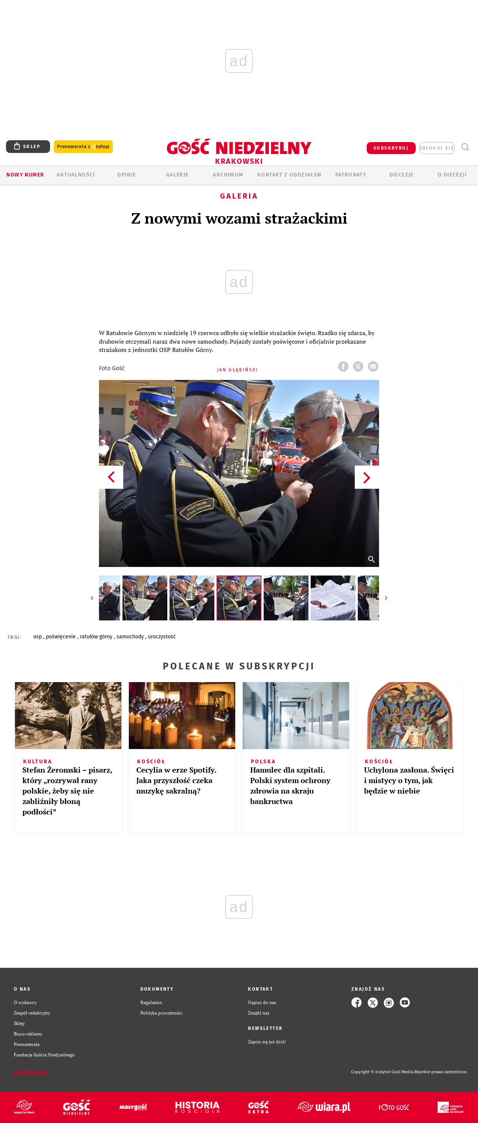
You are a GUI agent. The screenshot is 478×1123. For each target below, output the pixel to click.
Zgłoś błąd (31, 1072)
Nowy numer (25, 175)
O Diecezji (452, 175)
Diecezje (401, 175)
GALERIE (177, 175)
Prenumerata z (83, 146)
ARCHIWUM (228, 175)
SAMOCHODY (131, 636)
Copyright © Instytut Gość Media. (382, 1072)
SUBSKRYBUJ (391, 148)
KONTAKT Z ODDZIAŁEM (289, 175)
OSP (38, 636)
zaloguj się (437, 148)
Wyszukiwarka (465, 147)
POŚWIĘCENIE (61, 636)
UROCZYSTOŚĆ (162, 636)
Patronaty (351, 175)
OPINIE (126, 175)
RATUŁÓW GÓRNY (97, 636)
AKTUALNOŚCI (76, 175)
